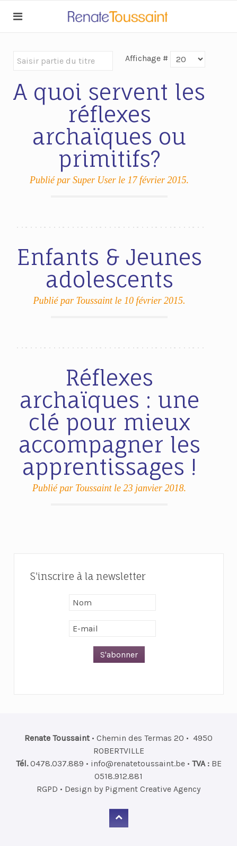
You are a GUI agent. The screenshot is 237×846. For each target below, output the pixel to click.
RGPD (47, 789)
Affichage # (146, 58)
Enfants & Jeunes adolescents (109, 268)
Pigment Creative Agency (152, 789)
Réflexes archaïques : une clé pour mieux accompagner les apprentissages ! (109, 422)
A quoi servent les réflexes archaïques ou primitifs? (109, 125)
